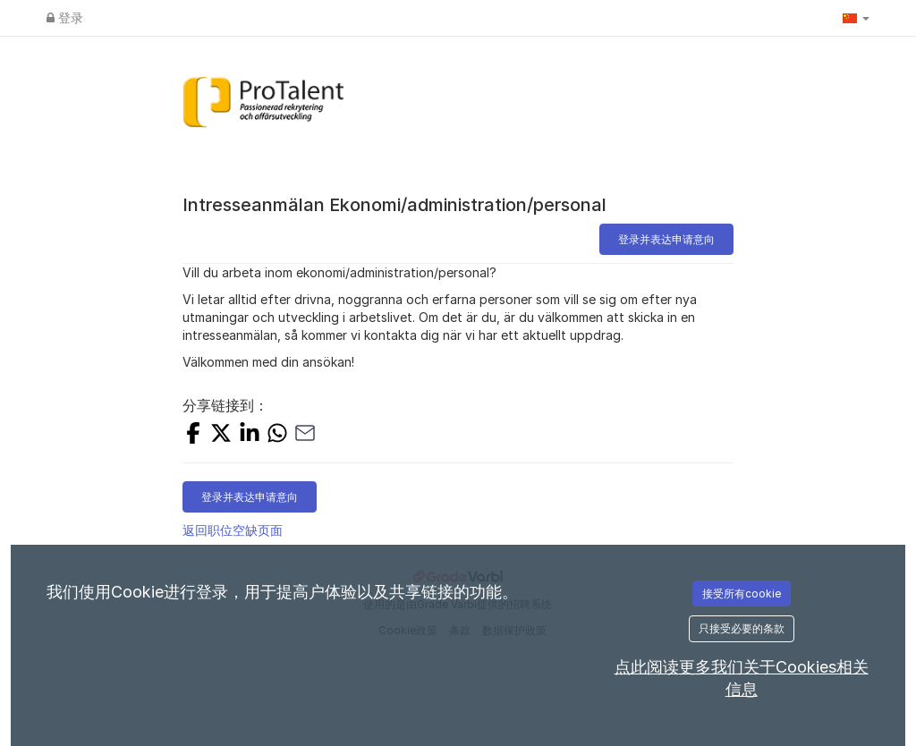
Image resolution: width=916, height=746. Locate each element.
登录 (65, 17)
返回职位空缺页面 (232, 530)
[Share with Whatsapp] (277, 435)
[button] (856, 18)
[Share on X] (221, 435)
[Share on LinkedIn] (249, 435)
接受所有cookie (741, 593)
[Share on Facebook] (193, 435)
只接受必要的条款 (742, 628)
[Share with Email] (305, 435)
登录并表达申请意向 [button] (666, 239)
